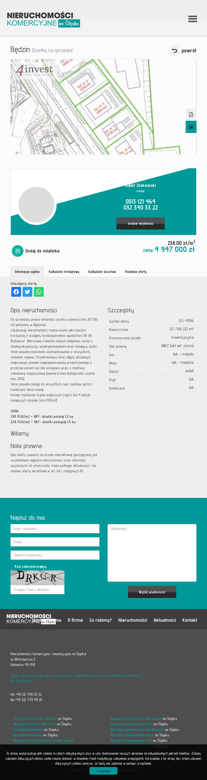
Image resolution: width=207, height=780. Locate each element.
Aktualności (165, 620)
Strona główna (46, 620)
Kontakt (189, 620)
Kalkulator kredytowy (64, 271)
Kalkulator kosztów (102, 271)
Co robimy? (100, 620)
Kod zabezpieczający (31, 566)
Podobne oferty (136, 271)
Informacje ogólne (27, 271)
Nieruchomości (132, 620)
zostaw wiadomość (141, 223)
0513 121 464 (141, 201)
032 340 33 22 (140, 207)
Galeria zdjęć (191, 127)
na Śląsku (42, 718)
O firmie (75, 620)
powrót (189, 50)
